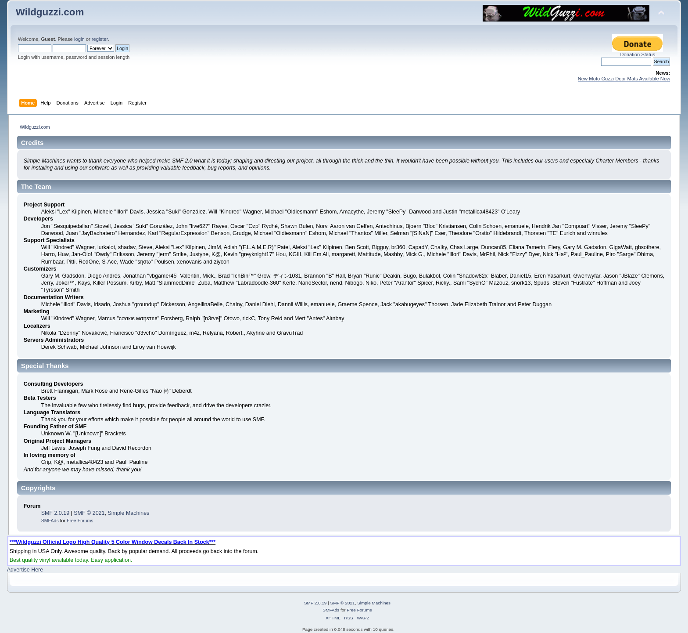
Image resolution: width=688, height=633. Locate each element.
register (100, 39)
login (79, 39)
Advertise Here (25, 570)
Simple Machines (128, 513)
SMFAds (50, 520)
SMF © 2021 (89, 513)
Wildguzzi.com (50, 12)
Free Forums (80, 520)
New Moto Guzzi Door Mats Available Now (624, 78)
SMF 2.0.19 (55, 513)
